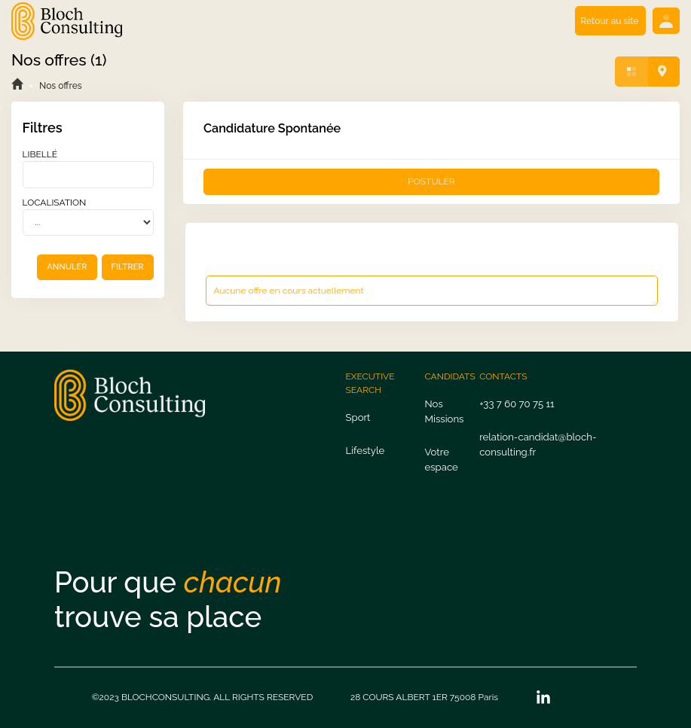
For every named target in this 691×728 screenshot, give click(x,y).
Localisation (55, 202)
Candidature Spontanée (272, 128)
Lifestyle (365, 450)
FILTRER (128, 267)
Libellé (40, 154)
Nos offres (60, 86)
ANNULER (67, 267)
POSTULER (431, 181)
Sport (358, 417)
